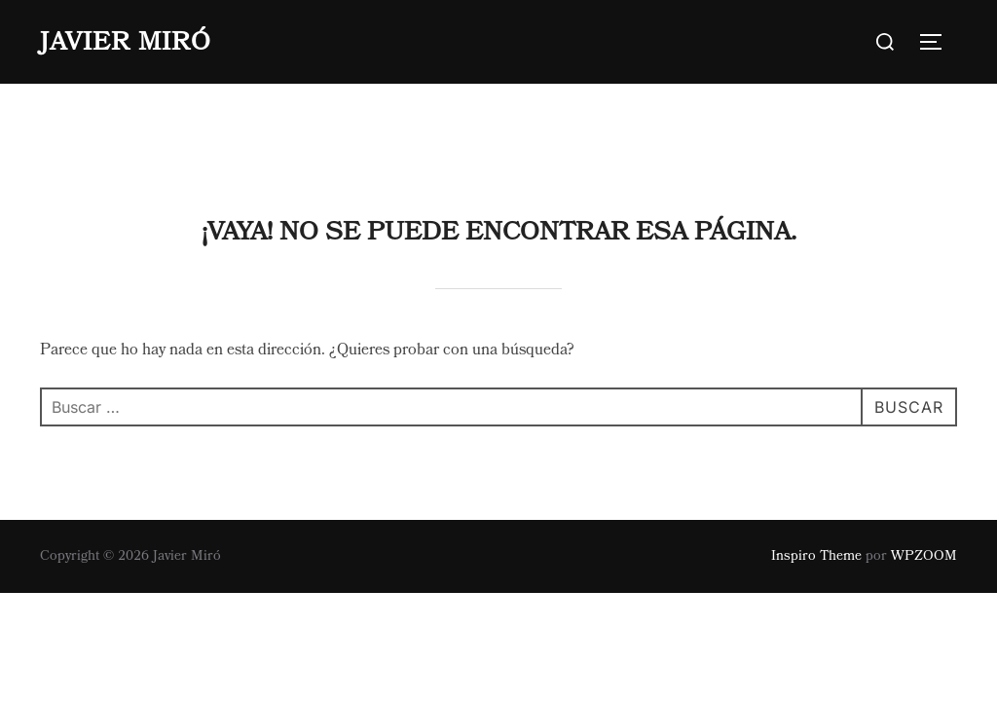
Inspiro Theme (816, 472)
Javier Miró (125, 41)
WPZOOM (924, 472)
